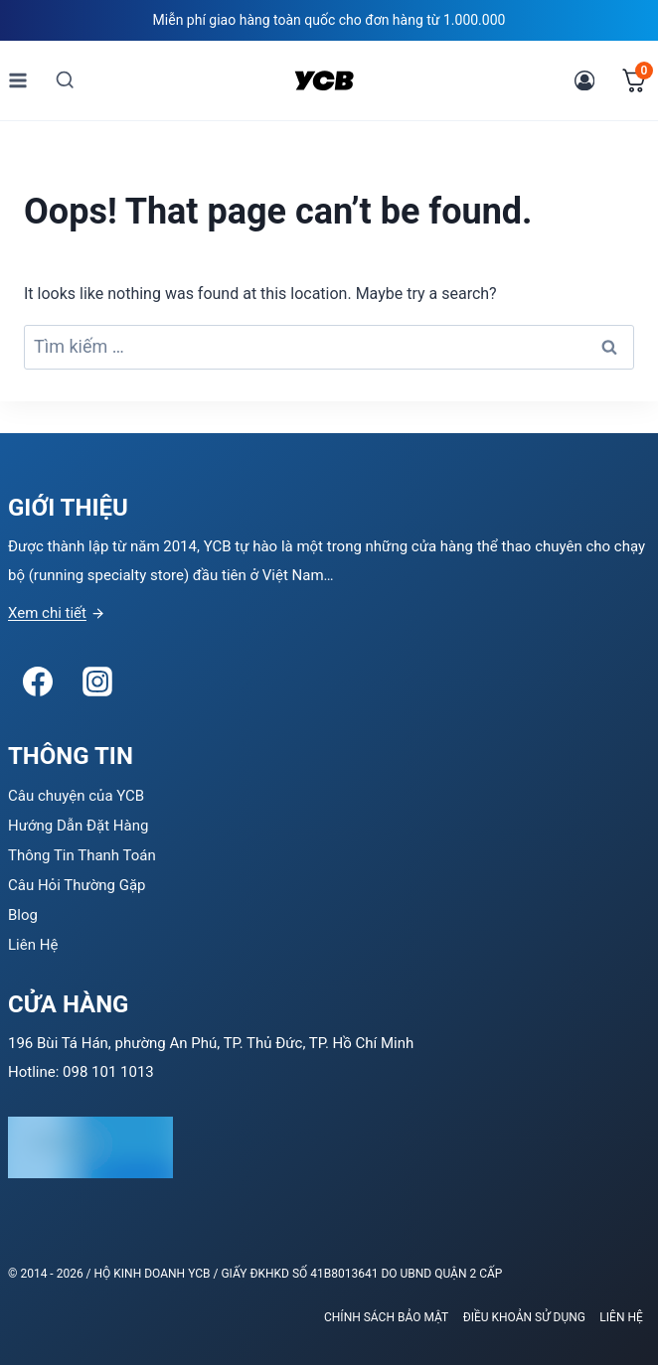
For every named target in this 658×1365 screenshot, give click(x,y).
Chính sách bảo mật (386, 1317)
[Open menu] (18, 80)
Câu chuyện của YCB (76, 796)
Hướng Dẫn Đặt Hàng (78, 825)
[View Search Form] (65, 80)
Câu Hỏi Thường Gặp (77, 885)
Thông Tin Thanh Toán (82, 855)
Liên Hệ (33, 945)
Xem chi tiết (47, 613)
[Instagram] (97, 681)
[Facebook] (38, 681)
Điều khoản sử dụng (524, 1317)
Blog (23, 915)
